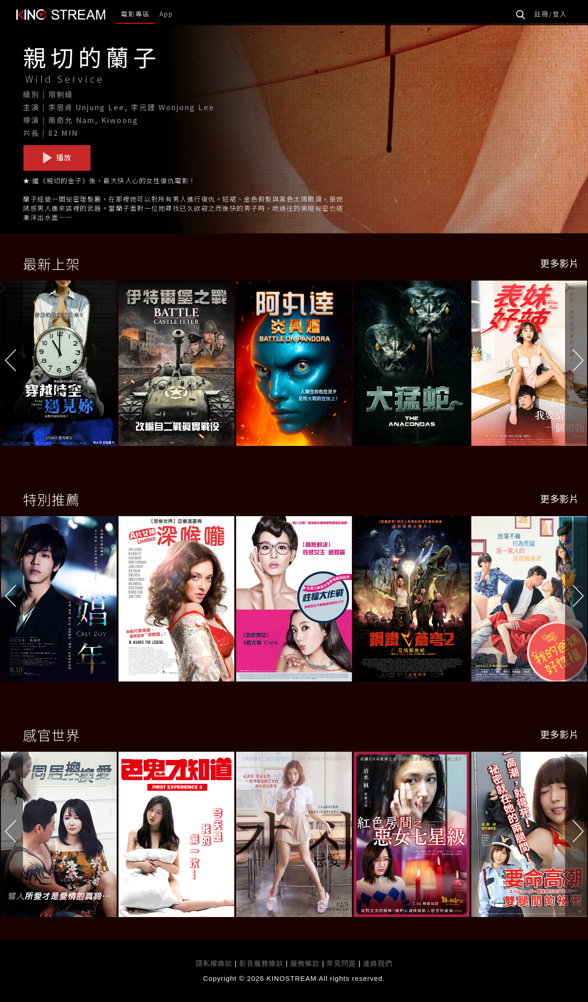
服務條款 (306, 963)
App (166, 13)
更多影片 (559, 263)
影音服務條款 (261, 963)
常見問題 (341, 963)
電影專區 (135, 13)
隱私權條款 (214, 963)
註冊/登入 (550, 13)
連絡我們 (377, 963)
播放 (57, 157)
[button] (576, 365)
